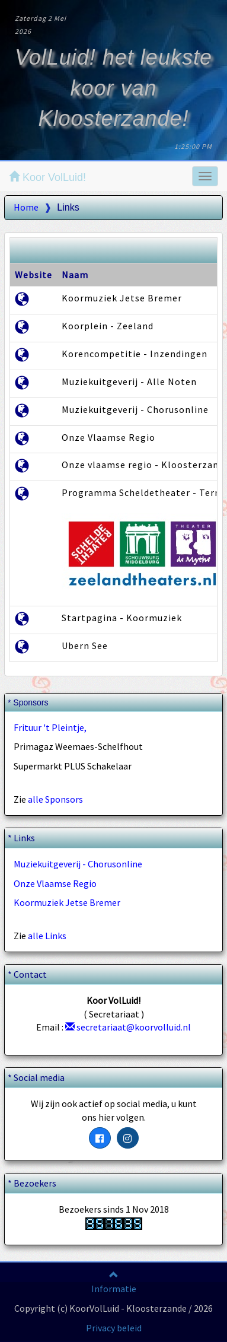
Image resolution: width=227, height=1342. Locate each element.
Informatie (113, 1289)
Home (26, 207)
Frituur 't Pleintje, (50, 727)
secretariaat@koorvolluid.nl (128, 1027)
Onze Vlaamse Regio (55, 883)
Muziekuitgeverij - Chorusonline (78, 864)
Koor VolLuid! (47, 177)
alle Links (47, 936)
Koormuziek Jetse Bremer (67, 902)
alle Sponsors (55, 799)
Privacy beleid (114, 1328)
